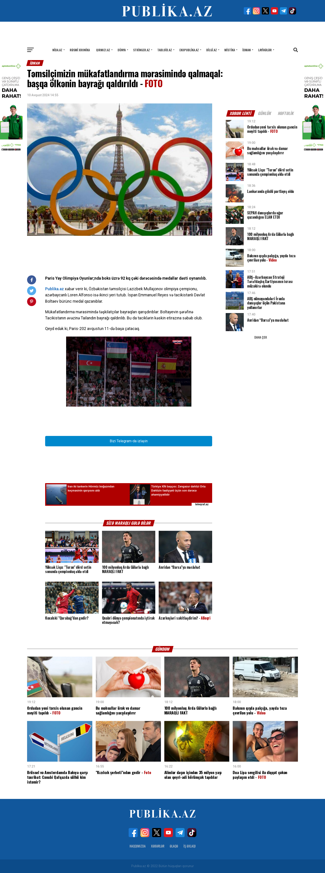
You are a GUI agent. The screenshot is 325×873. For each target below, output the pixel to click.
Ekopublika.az (189, 49)
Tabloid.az (164, 49)
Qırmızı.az (103, 49)
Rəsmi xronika (80, 49)
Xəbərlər (157, 846)
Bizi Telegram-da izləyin (129, 441)
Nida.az (57, 49)
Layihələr (265, 49)
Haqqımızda (138, 846)
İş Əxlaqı (189, 846)
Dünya (122, 49)
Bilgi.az (211, 49)
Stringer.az (141, 49)
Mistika (229, 49)
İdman (246, 49)
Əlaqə (174, 846)
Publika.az (54, 289)
